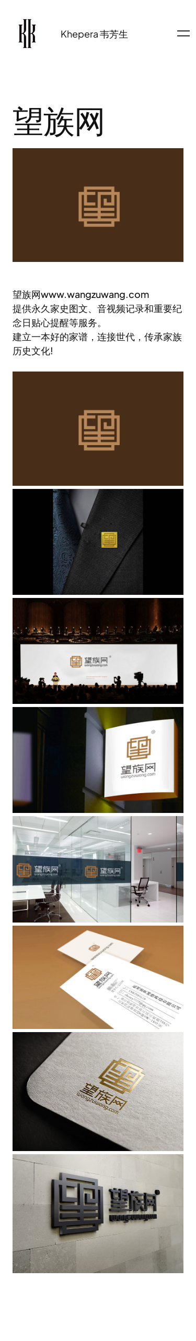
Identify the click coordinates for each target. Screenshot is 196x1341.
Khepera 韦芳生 (94, 34)
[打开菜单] (183, 33)
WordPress (112, 1309)
